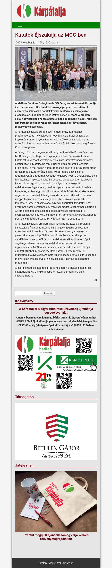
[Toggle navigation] (19, 25)
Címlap (43, 563)
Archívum (67, 563)
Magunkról (54, 563)
